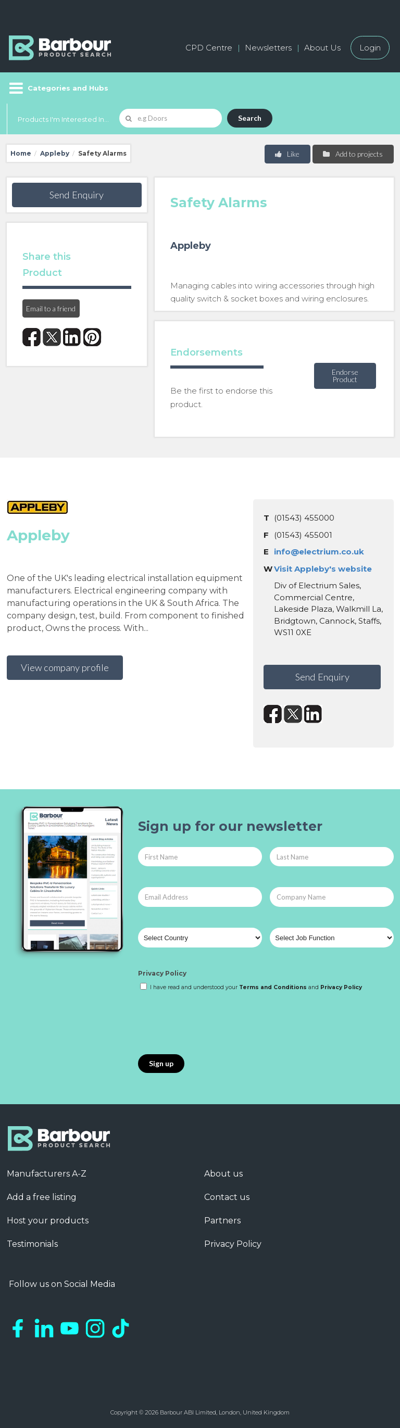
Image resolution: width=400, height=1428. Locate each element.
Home (20, 153)
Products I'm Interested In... (63, 119)
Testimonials (32, 1244)
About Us (322, 48)
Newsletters (268, 48)
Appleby (54, 153)
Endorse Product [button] (345, 376)
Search (249, 117)
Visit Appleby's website (323, 569)
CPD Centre (208, 48)
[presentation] (217, 1023)
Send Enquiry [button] (76, 194)
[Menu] (57, 88)
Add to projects (352, 153)
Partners (222, 1220)
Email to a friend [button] (51, 308)
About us (223, 1174)
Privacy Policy (162, 973)
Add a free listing (42, 1197)
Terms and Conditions (273, 987)
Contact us (226, 1197)
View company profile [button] (65, 667)
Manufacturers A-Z (46, 1174)
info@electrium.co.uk (319, 552)
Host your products (48, 1220)
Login (370, 48)
